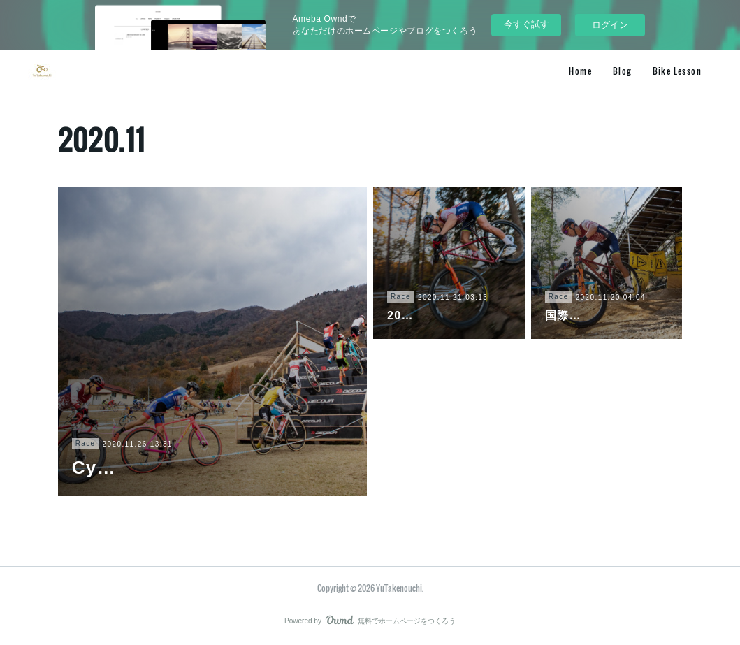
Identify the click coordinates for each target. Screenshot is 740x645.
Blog (622, 71)
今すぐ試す (526, 24)
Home (580, 71)
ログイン (610, 25)
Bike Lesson (677, 71)
